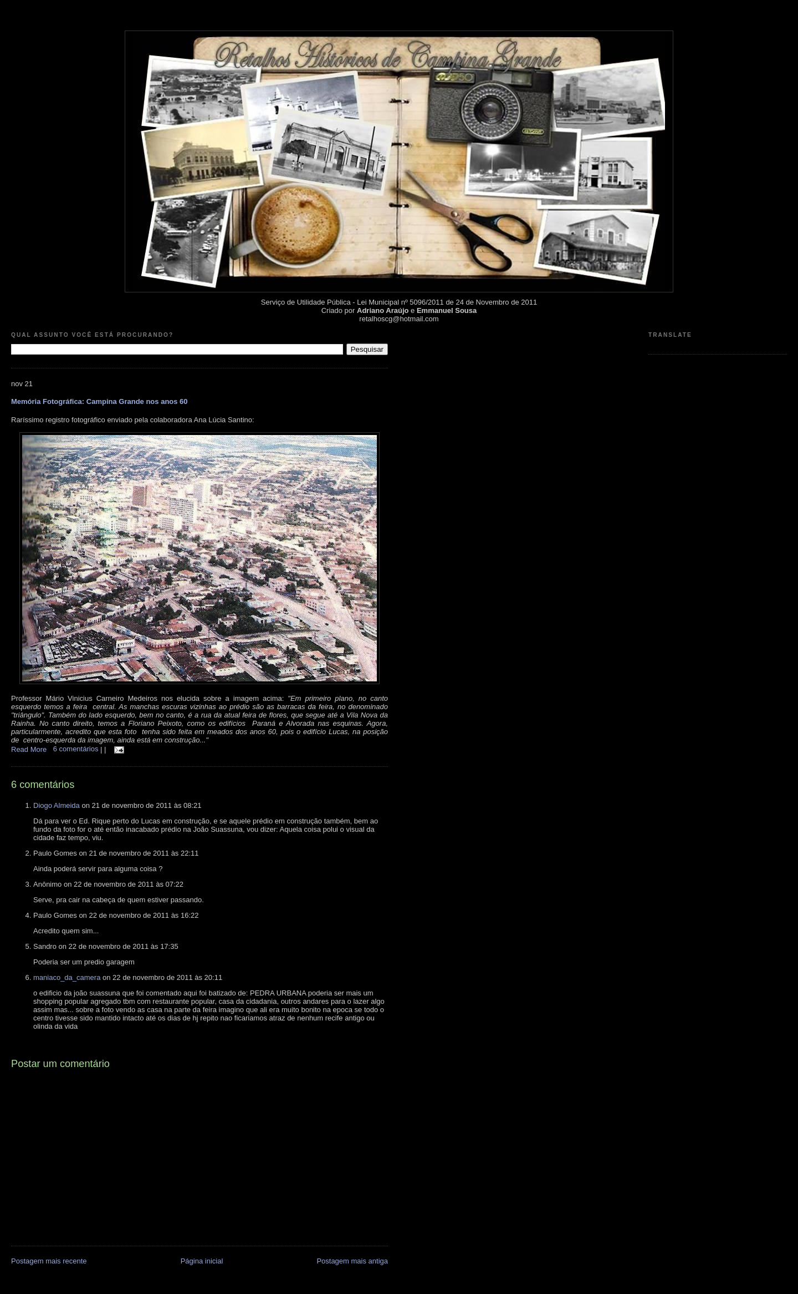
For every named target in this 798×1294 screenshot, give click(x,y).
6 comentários (76, 749)
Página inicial (202, 1261)
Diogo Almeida (56, 805)
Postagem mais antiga (352, 1261)
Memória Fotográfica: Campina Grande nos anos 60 (99, 401)
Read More (29, 749)
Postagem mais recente (49, 1261)
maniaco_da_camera (66, 977)
